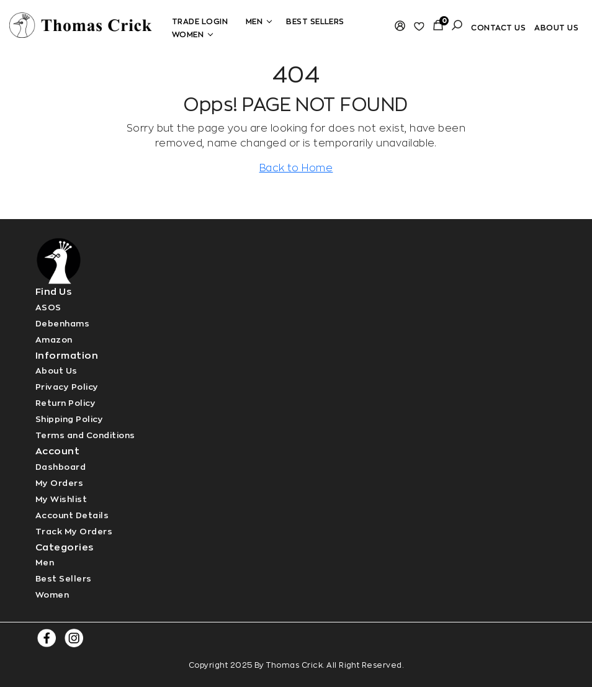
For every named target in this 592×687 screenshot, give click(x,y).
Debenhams (62, 324)
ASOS (48, 307)
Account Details (72, 515)
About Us (56, 371)
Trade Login (200, 21)
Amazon (54, 340)
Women (191, 34)
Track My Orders (73, 532)
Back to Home (296, 168)
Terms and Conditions (85, 435)
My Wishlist (61, 499)
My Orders (59, 483)
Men (257, 21)
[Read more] (80, 24)
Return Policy (65, 403)
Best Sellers (315, 21)
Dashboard (60, 467)
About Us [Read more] (556, 28)
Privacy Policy (67, 387)
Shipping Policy (69, 419)
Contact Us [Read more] (498, 28)
